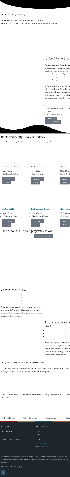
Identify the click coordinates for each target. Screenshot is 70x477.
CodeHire (29, 467)
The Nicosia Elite (8, 209)
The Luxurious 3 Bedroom (40, 209)
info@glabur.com (43, 443)
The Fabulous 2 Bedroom (11, 167)
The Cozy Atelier (37, 167)
